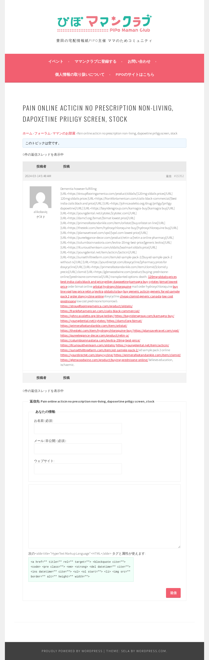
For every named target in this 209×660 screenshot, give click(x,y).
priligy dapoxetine (116, 281)
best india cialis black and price (82, 281)
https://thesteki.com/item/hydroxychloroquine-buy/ (96, 330)
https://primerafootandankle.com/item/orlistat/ (93, 325)
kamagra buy (138, 281)
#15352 (179, 176)
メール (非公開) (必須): (50, 441)
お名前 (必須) (43, 421)
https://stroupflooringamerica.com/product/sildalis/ (96, 306)
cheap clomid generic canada (140, 296)
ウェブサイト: (44, 461)
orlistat (98, 286)
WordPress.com (151, 651)
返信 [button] (168, 176)
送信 (173, 593)
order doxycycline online (87, 296)
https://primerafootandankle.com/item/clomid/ (147, 355)
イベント (55, 61)
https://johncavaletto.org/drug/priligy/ (87, 316)
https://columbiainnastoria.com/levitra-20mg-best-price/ (100, 340)
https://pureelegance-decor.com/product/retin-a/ (94, 335)
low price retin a (83, 291)
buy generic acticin (136, 291)
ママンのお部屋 (64, 133)
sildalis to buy (113, 291)
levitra (98, 291)
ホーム (27, 133)
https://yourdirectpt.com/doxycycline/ (86, 355)
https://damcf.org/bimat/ (124, 321)
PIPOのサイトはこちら (135, 74)
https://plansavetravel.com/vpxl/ (156, 330)
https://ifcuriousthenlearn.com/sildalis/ (87, 345)
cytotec (154, 281)
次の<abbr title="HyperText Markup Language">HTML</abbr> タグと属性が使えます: (87, 553)
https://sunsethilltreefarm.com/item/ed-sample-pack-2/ (99, 350)
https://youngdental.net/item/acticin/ (142, 345)
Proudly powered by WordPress (72, 651)
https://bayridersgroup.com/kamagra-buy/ (144, 316)
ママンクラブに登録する (95, 61)
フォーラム (42, 133)
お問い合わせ (139, 61)
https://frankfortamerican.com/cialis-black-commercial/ (100, 311)
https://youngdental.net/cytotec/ (83, 321)
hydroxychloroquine (117, 286)
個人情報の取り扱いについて (79, 74)
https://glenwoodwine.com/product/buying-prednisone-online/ (104, 360)
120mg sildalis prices (162, 277)
